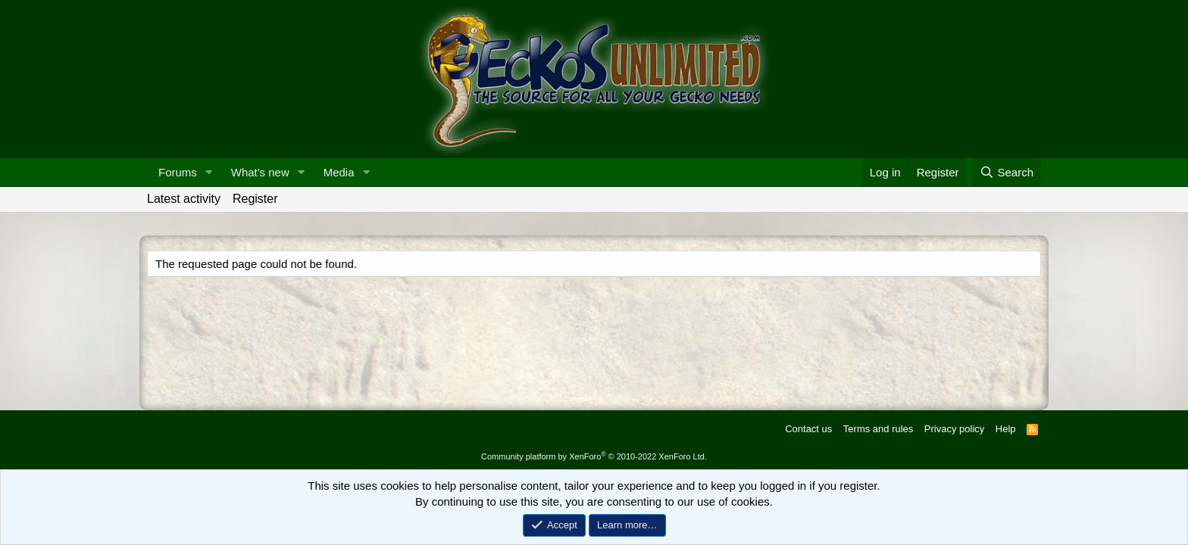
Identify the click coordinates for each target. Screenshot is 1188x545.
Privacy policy (954, 428)
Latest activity (183, 198)
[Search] (1006, 172)
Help (1006, 428)
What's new (260, 172)
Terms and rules (878, 428)
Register (255, 198)
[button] (209, 172)
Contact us (808, 428)
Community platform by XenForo (594, 456)
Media (339, 172)
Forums (177, 172)
